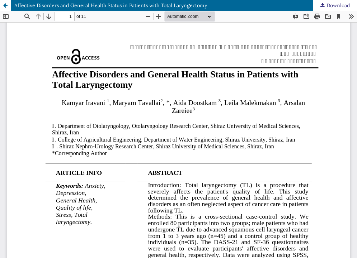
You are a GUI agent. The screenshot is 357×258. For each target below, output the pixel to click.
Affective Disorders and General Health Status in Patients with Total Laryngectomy (110, 5)
